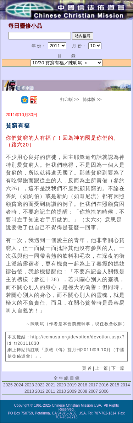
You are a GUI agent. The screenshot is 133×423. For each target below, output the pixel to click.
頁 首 (87, 368)
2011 (50, 391)
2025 (8, 384)
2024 (18, 384)
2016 (104, 384)
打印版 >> (69, 99)
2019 (72, 384)
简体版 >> (92, 99)
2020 (61, 384)
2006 (104, 391)
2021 (50, 384)
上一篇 (101, 368)
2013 (29, 391)
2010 (61, 391)
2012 (40, 391)
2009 (72, 391)
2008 (82, 391)
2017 (93, 384)
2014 (125, 384)
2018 (82, 384)
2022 (40, 384)
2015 (114, 384)
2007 (93, 391)
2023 (29, 384)
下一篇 (117, 368)
